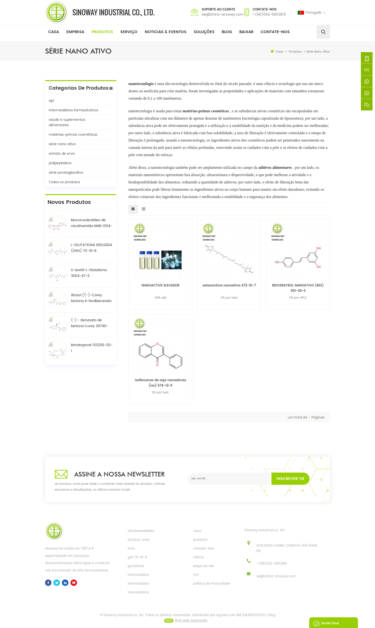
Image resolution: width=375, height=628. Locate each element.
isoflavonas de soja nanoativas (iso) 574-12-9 (160, 383)
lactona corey (139, 539)
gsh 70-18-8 (137, 557)
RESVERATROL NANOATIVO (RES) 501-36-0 (298, 288)
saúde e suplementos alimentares (67, 122)
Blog (227, 32)
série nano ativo (62, 144)
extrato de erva (62, 153)
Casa (53, 32)
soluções (204, 32)
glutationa (136, 566)
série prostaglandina (66, 172)
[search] (323, 32)
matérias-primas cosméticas (73, 134)
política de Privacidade (211, 583)
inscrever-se (290, 479)
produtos (200, 539)
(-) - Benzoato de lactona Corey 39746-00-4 (89, 323)
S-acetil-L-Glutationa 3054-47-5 (89, 273)
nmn (131, 548)
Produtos (102, 32)
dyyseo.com (225, 618)
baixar (246, 32)
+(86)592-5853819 (269, 14)
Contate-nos (275, 32)
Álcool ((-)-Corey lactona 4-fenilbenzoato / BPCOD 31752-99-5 (91, 298)
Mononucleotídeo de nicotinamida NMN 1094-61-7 (91, 223)
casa (197, 531)
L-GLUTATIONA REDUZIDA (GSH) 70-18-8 (91, 248)
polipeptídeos (60, 163)
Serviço (128, 32)
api (51, 101)
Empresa (75, 32)
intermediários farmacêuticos (73, 110)
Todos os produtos (64, 182)
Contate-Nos (203, 548)
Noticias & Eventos (165, 32)
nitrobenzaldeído (141, 531)
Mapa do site (203, 566)
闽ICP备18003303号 (251, 618)
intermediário (138, 575)
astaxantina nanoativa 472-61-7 (229, 285)
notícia (198, 557)
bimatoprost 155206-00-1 (92, 348)
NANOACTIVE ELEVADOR (160, 285)
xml (196, 575)
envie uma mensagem (325, 622)
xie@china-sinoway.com (222, 14)
